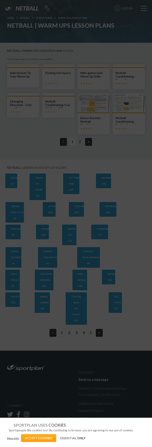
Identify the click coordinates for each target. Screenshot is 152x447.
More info (13, 438)
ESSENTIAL (73, 438)
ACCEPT (38, 438)
